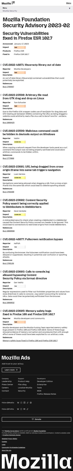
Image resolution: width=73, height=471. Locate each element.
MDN (39, 391)
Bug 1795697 (8, 87)
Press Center (7, 384)
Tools (39, 388)
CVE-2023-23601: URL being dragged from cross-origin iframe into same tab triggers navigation (33, 168)
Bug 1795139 (8, 263)
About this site (6, 450)
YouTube (24, 409)
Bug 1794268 (8, 192)
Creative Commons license (12, 435)
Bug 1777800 (8, 158)
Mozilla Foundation (40, 431)
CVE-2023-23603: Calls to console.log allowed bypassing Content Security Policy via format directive (26, 275)
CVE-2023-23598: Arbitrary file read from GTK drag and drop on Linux (25, 96)
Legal (3, 444)
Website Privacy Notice (9, 439)
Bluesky (18, 402)
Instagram (21, 402)
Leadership (7, 381)
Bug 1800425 (8, 123)
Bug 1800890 (9, 231)
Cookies (4, 441)
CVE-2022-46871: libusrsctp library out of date (32, 64)
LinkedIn (24, 402)
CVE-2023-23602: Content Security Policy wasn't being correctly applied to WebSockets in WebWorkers (26, 203)
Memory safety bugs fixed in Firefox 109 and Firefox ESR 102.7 (30, 341)
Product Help (23, 381)
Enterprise (41, 384)
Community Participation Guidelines (13, 447)
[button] (36, 9)
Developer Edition (45, 381)
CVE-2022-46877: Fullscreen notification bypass (33, 239)
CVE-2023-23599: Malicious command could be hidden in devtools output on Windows (30, 132)
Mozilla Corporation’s (12, 431)
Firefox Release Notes (46, 394)
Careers (5, 388)
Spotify (30, 402)
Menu (68, 3)
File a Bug (22, 384)
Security (21, 391)
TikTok (27, 402)
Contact (5, 391)
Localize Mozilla (25, 388)
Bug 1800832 (8, 303)
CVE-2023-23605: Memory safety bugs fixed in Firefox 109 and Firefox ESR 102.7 (29, 312)
